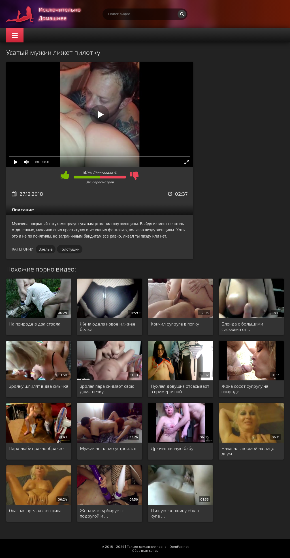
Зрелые (46, 249)
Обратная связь (145, 550)
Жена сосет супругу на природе (244, 388)
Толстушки (70, 249)
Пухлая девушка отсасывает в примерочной (180, 388)
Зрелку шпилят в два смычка (38, 386)
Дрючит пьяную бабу (172, 448)
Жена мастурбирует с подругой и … (102, 513)
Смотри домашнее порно (48, 14)
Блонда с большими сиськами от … (242, 326)
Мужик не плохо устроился (108, 448)
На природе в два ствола (34, 323)
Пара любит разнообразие (36, 448)
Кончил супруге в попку (175, 323)
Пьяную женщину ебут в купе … (176, 513)
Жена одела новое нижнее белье (107, 326)
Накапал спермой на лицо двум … (247, 450)
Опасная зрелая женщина (35, 510)
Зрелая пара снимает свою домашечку (107, 388)
